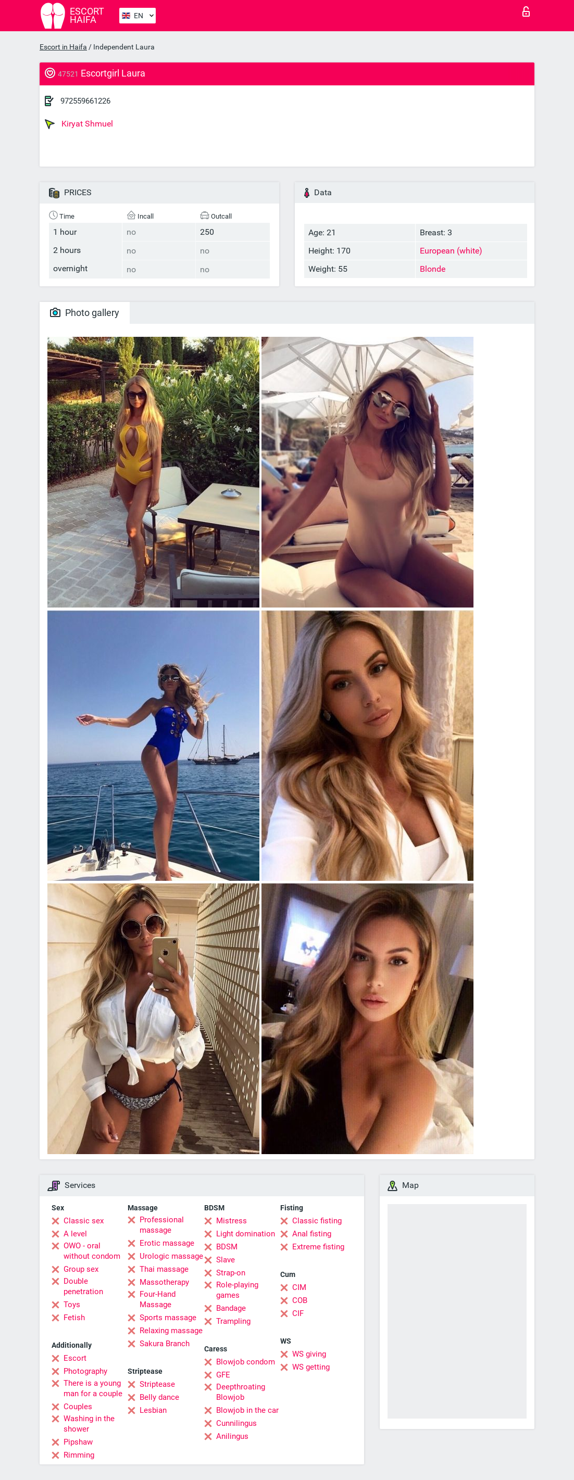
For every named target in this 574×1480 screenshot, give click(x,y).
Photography (85, 1371)
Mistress (231, 1220)
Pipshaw (78, 1442)
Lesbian (153, 1410)
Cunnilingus (236, 1423)
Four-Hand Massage (158, 1299)
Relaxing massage (171, 1330)
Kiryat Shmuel (79, 124)
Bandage (231, 1308)
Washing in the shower (89, 1424)
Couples (78, 1406)
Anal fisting (311, 1233)
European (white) (451, 251)
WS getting (311, 1367)
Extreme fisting (318, 1246)
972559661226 (85, 101)
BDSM (227, 1246)
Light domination (245, 1233)
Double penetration (83, 1286)
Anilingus (232, 1436)
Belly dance (159, 1397)
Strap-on (230, 1272)
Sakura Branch (165, 1343)
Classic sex (84, 1220)
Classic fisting (317, 1220)
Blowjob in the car (247, 1410)
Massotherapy (164, 1282)
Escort (75, 1358)
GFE (223, 1375)
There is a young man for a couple (93, 1388)
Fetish (74, 1317)
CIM (299, 1287)
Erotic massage (167, 1243)
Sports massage (168, 1317)
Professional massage (162, 1225)
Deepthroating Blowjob (240, 1392)
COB (299, 1300)
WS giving (309, 1354)
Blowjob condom (245, 1362)
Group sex (81, 1269)
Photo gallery (84, 312)
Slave (225, 1259)
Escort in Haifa (63, 47)
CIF (298, 1313)
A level (75, 1233)
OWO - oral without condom (92, 1251)
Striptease (157, 1384)
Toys (72, 1304)
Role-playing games (237, 1290)
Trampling (233, 1321)
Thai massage (164, 1269)
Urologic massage (171, 1256)
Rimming (79, 1455)
